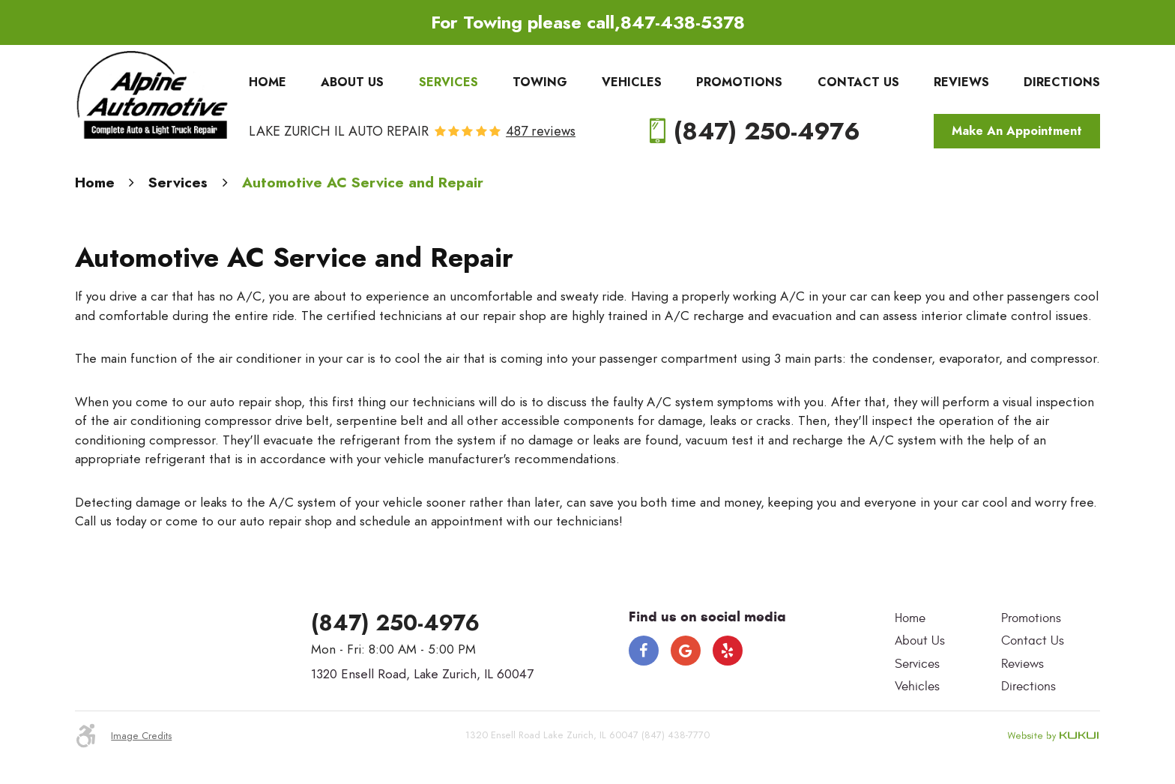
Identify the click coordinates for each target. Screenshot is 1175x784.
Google (686, 651)
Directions (1062, 82)
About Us (352, 82)
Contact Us (858, 82)
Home (267, 82)
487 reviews (541, 131)
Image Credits (141, 736)
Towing (540, 82)
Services (448, 82)
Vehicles (632, 82)
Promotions (739, 82)
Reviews (961, 82)
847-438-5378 (682, 22)
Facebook (644, 651)
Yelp (728, 651)
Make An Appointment (1017, 131)
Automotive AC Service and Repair (362, 182)
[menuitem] (267, 82)
